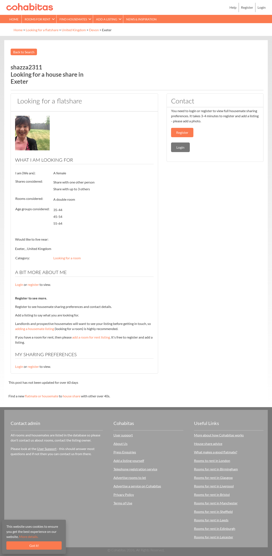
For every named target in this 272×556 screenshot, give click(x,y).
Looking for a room (67, 258)
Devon (94, 30)
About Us (120, 444)
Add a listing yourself (128, 461)
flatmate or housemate (41, 396)
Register (247, 7)
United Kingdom (74, 30)
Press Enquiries (124, 452)
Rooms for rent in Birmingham (216, 469)
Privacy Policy (123, 494)
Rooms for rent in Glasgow (213, 478)
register (33, 284)
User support (123, 435)
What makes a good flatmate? (215, 452)
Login (262, 7)
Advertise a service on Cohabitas (137, 486)
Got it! (34, 545)
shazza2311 (26, 67)
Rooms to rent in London (212, 461)
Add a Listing (106, 19)
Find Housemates (73, 19)
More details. (28, 537)
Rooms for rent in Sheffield (213, 511)
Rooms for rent (37, 19)
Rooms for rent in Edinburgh (214, 528)
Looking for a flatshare (42, 30)
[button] (53, 19)
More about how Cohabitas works (219, 435)
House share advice (208, 444)
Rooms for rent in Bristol (212, 494)
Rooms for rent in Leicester (213, 537)
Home (13, 19)
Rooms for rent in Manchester (216, 503)
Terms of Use (122, 503)
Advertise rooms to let (129, 478)
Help (233, 7)
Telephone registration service (135, 469)
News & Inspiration (141, 19)
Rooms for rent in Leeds (211, 520)
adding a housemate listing (34, 329)
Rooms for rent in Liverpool (214, 486)
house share (71, 396)
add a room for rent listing (91, 337)
